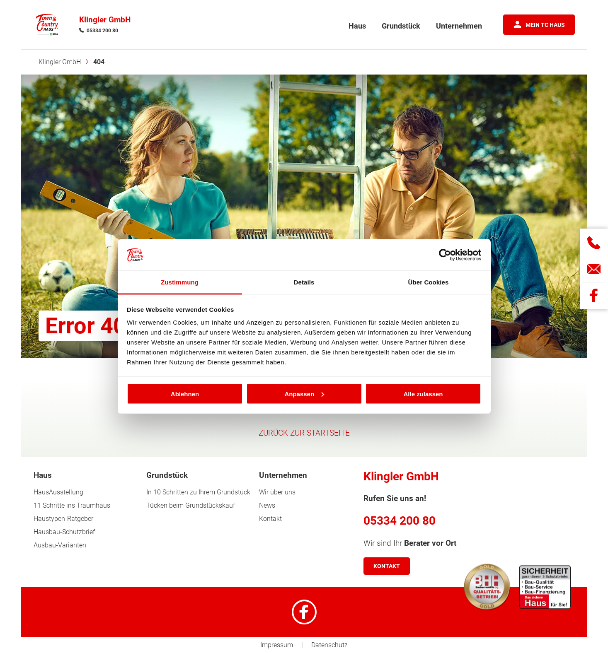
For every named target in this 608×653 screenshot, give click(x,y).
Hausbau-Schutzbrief (64, 532)
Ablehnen (185, 393)
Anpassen (304, 393)
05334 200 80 (102, 31)
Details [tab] (304, 282)
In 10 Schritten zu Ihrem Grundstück (198, 492)
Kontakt (270, 519)
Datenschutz (329, 645)
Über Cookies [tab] (428, 282)
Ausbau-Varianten (60, 545)
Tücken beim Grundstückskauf (190, 505)
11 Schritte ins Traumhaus (72, 505)
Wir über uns (277, 492)
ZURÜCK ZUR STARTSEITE (304, 433)
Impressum (276, 645)
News (267, 505)
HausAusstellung (58, 492)
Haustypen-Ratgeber (63, 519)
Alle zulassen (423, 393)
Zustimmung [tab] (180, 282)
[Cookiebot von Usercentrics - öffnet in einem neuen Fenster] (445, 255)
